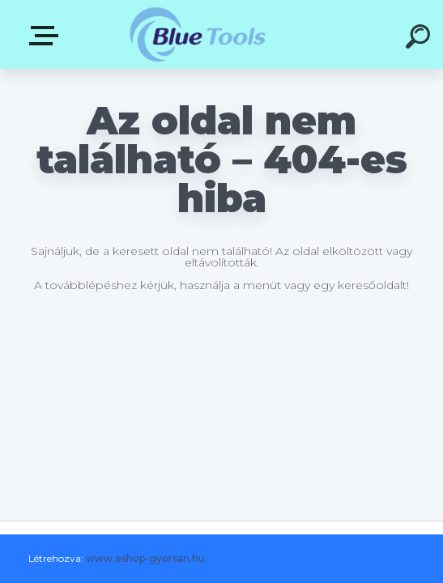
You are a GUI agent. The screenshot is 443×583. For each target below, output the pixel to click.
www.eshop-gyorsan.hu (145, 558)
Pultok (47, 35)
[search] (420, 38)
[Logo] (197, 34)
